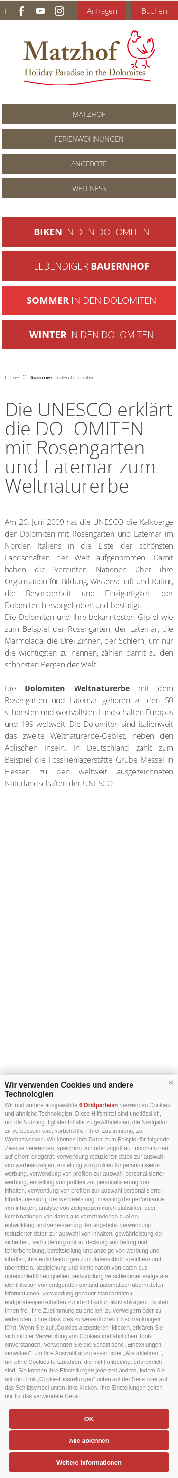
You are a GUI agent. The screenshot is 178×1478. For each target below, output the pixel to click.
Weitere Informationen (89, 1462)
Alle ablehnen (89, 1440)
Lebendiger (92, 266)
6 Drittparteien (98, 1105)
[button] (171, 1083)
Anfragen (102, 11)
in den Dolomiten (92, 231)
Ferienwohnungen (89, 139)
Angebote (89, 163)
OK (89, 1418)
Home (12, 377)
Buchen (154, 11)
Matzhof (89, 57)
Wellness (89, 188)
